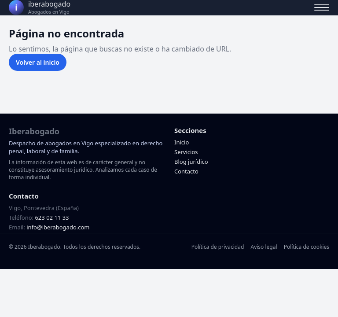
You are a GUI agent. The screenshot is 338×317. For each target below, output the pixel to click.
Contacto (186, 171)
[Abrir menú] (321, 7)
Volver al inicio (37, 62)
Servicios (186, 152)
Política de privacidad (217, 247)
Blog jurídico (191, 162)
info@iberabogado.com (57, 227)
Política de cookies (306, 247)
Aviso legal (263, 247)
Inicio (181, 142)
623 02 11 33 (52, 217)
